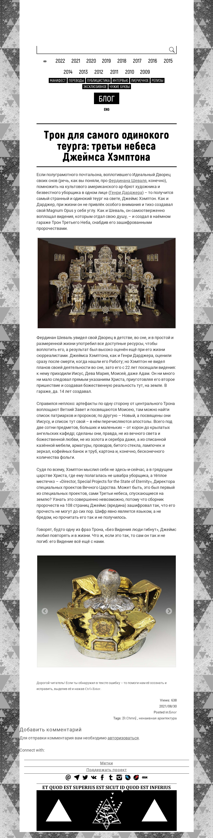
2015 (168, 60)
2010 (129, 71)
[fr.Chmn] (129, 718)
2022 (60, 60)
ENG (106, 109)
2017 (137, 60)
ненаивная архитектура (158, 718)
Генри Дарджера (126, 192)
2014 (68, 71)
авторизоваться (123, 737)
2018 (121, 60)
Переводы (76, 80)
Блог (107, 98)
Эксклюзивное (95, 86)
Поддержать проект (106, 769)
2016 (152, 60)
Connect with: (32, 750)
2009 (145, 71)
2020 (91, 60)
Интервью (120, 80)
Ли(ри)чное (140, 80)
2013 (83, 71)
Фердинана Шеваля (127, 180)
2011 (114, 71)
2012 (98, 71)
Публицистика (98, 80)
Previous (43, 610)
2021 (75, 60)
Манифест (58, 80)
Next (167, 610)
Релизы (157, 80)
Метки (106, 763)
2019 (106, 60)
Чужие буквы (120, 86)
